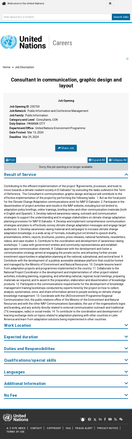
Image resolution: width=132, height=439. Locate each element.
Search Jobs (121, 16)
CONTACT (36, 428)
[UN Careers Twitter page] (89, 419)
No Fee (66, 395)
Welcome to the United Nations (25, 3)
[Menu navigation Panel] (127, 59)
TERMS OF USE (15, 431)
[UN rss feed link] (115, 419)
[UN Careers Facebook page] (105, 419)
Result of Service (66, 174)
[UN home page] (15, 417)
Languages (66, 372)
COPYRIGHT (54, 428)
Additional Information (66, 383)
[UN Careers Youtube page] (110, 419)
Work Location (66, 325)
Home (7, 67)
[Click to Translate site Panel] (110, 3)
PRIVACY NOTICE (107, 428)
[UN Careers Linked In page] (100, 419)
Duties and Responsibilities (66, 349)
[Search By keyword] (57, 17)
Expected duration (66, 337)
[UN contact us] (121, 419)
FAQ (68, 428)
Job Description (24, 67)
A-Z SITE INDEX (16, 428)
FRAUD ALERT (83, 428)
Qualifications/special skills (66, 360)
